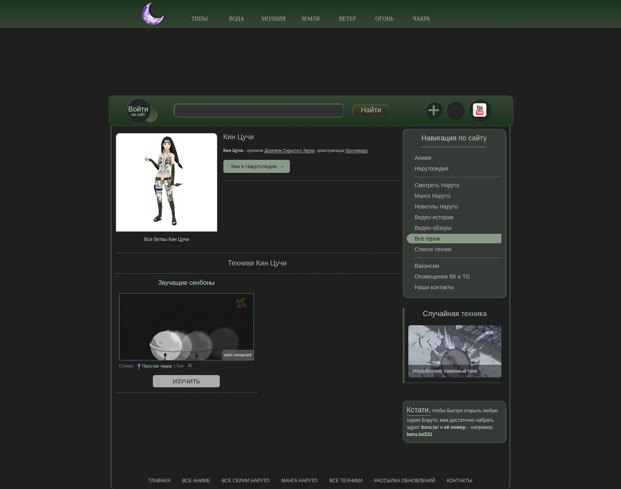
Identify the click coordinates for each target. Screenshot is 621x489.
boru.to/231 (419, 434)
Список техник (433, 249)
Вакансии (427, 266)
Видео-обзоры (433, 228)
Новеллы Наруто (436, 206)
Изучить (186, 381)
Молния (273, 19)
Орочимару (356, 150)
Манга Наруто (432, 196)
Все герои (427, 238)
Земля (310, 19)
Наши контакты (434, 287)
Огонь (384, 19)
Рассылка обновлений (404, 480)
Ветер (347, 19)
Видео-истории (434, 217)
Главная (159, 480)
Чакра (422, 19)
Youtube (480, 110)
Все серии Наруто (246, 480)
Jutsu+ (433, 110)
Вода (236, 19)
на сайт (138, 111)
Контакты (459, 480)
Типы (199, 19)
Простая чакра (157, 366)
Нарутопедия (431, 168)
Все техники (345, 480)
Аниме (423, 158)
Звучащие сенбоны (186, 282)
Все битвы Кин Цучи (166, 239)
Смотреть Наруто (437, 185)
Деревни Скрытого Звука (290, 150)
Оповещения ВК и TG (442, 276)
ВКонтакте (455, 110)
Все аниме (196, 480)
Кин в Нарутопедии (254, 166)
